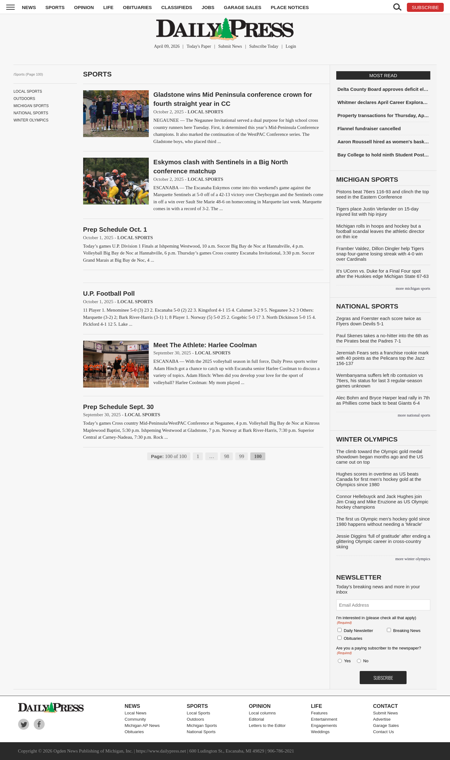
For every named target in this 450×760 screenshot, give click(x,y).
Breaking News (406, 630)
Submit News (230, 46)
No (365, 661)
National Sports (30, 113)
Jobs (208, 7)
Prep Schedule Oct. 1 (115, 229)
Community (135, 719)
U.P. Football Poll (109, 293)
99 (241, 456)
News (29, 7)
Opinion (84, 7)
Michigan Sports (30, 106)
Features (319, 713)
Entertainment (324, 719)
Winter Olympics (30, 120)
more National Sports (414, 415)
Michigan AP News (142, 725)
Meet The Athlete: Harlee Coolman (205, 344)
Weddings (320, 731)
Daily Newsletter (358, 630)
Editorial (256, 719)
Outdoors (24, 98)
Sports (55, 7)
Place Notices (290, 7)
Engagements (324, 725)
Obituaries (137, 7)
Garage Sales (242, 7)
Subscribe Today (263, 46)
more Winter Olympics (412, 559)
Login (291, 46)
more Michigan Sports (413, 288)
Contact (385, 706)
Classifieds (176, 7)
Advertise (382, 719)
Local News (136, 713)
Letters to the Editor (267, 725)
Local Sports (27, 91)
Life (108, 7)
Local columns (262, 713)
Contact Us (383, 731)
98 (226, 456)
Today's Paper (199, 46)
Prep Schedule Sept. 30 (118, 406)
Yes (346, 661)
